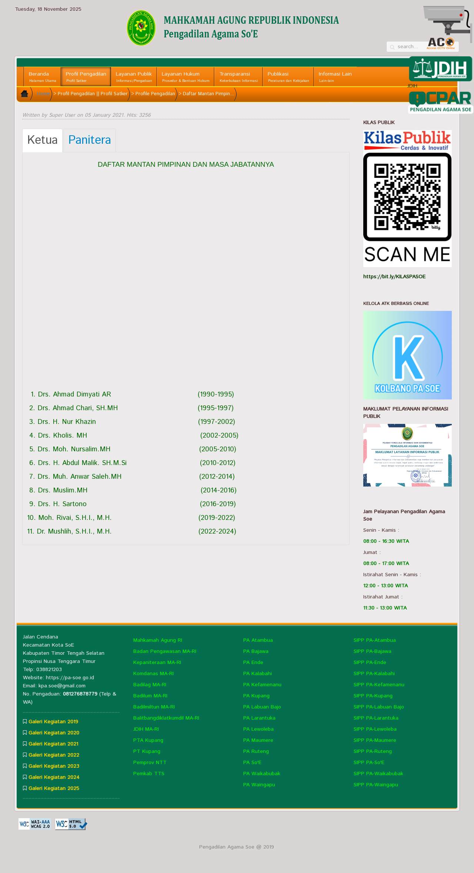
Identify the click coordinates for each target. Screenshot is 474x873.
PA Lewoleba (258, 729)
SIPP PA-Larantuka (376, 718)
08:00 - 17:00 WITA (386, 563)
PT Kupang (146, 751)
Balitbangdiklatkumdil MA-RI (166, 718)
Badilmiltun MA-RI (154, 707)
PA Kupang (256, 696)
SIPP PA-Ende (370, 662)
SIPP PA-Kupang (373, 696)
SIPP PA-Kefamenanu (379, 684)
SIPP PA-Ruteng (373, 751)
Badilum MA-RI (150, 696)
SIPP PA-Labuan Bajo (379, 707)
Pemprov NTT (150, 762)
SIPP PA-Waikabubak (378, 773)
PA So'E (252, 762)
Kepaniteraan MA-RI (157, 662)
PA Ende (253, 662)
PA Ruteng (256, 751)
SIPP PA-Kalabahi (374, 673)
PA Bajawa (255, 651)
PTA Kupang (148, 740)
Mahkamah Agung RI (157, 640)
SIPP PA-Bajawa (372, 651)
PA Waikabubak (261, 773)
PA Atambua (258, 640)
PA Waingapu (259, 785)
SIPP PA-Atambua (375, 640)
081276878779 (80, 694)
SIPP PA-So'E (369, 762)
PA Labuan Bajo (262, 707)
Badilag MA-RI (149, 684)
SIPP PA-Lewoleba (375, 729)
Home (43, 93)
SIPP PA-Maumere (375, 740)
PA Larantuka (259, 718)
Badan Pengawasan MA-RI (164, 651)
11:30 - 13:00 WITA (385, 608)
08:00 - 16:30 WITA (386, 541)
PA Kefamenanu (262, 684)
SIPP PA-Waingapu (376, 785)
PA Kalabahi (257, 673)
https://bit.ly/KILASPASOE (394, 277)
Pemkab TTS (148, 773)
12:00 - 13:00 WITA (385, 586)
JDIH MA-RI (146, 729)
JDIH (440, 73)
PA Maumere (258, 740)
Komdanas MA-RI (153, 673)
